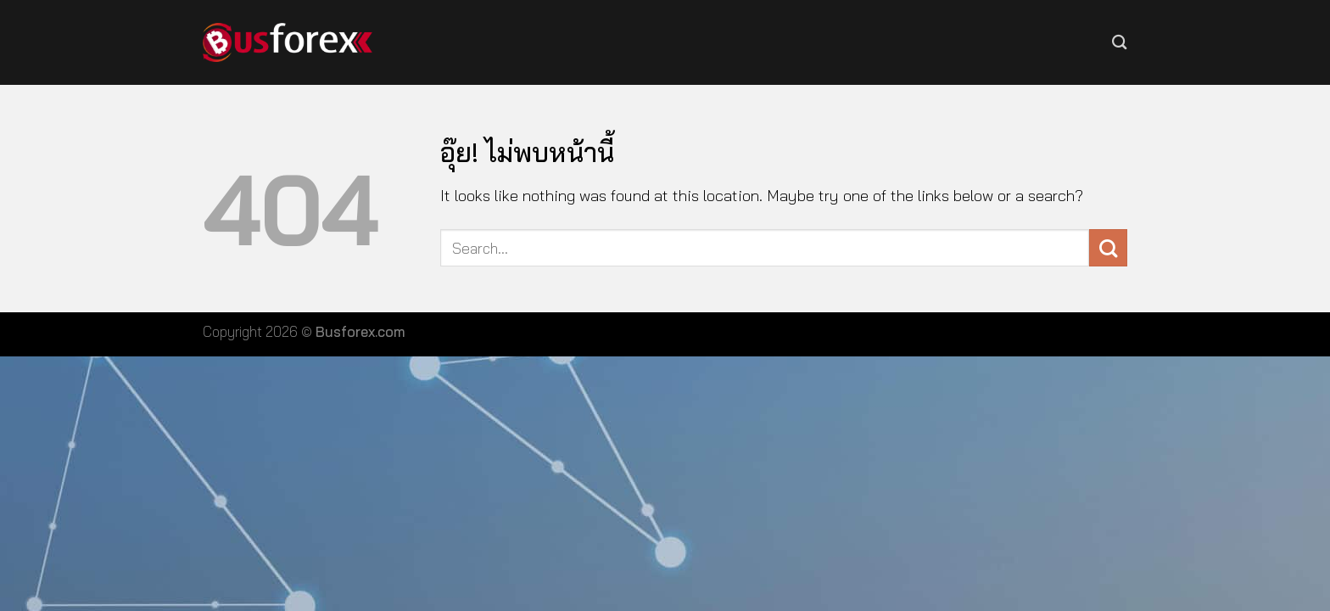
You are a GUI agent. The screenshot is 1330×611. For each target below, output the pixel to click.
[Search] (1119, 42)
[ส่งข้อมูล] (1108, 248)
